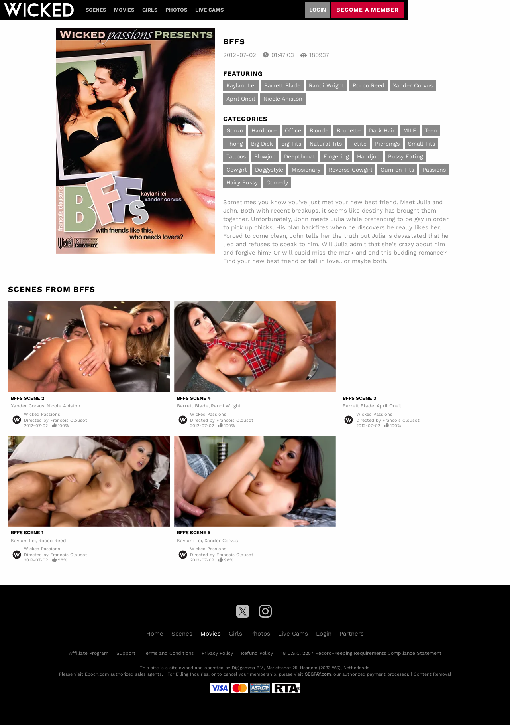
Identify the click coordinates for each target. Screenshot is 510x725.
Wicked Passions (42, 414)
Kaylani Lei (241, 85)
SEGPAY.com (318, 674)
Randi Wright (326, 85)
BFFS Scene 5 (193, 532)
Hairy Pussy (242, 182)
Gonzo (234, 130)
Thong (234, 143)
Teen (431, 130)
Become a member (367, 9)
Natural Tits (326, 143)
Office (293, 130)
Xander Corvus (413, 85)
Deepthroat (299, 156)
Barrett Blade (282, 85)
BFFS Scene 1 (27, 532)
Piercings (387, 143)
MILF (409, 130)
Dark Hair (382, 130)
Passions (434, 169)
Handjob (368, 156)
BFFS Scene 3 (359, 398)
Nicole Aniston (282, 98)
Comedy (277, 182)
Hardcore (264, 130)
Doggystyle (269, 169)
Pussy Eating (405, 156)
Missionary (306, 169)
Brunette (349, 130)
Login (317, 9)
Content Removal (432, 674)
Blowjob (265, 156)
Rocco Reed (368, 85)
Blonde (319, 130)
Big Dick (262, 143)
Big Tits (291, 143)
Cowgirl (236, 169)
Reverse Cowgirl (350, 169)
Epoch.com (97, 674)
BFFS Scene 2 (27, 398)
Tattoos (236, 156)
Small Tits (421, 143)
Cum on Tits (397, 169)
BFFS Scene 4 (194, 398)
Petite (358, 143)
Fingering (336, 156)
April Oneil (240, 98)
